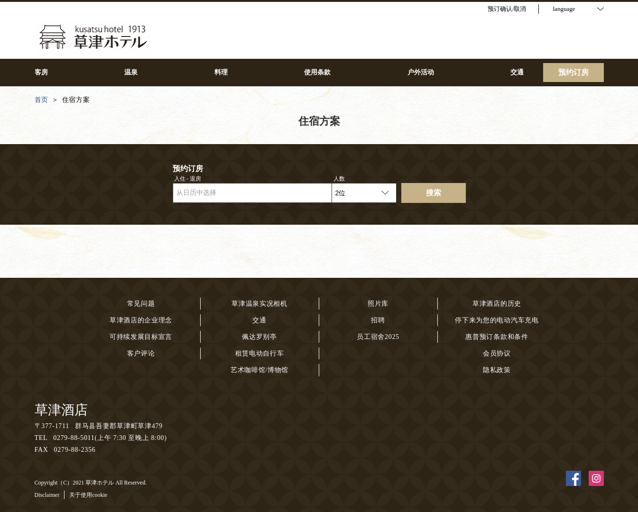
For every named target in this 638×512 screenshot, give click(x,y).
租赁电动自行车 (259, 353)
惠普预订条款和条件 (496, 336)
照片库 (378, 303)
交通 (259, 320)
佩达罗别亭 (259, 336)
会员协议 (497, 353)
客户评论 (141, 353)
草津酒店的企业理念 (141, 320)
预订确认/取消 (507, 8)
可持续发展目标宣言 (141, 336)
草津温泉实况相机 (259, 303)
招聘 (378, 320)
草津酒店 (61, 409)
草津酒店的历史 (496, 303)
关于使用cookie (88, 495)
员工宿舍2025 (378, 336)
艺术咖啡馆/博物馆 (259, 370)
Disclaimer (47, 495)
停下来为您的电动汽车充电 (496, 320)
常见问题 (141, 303)
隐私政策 (497, 370)
